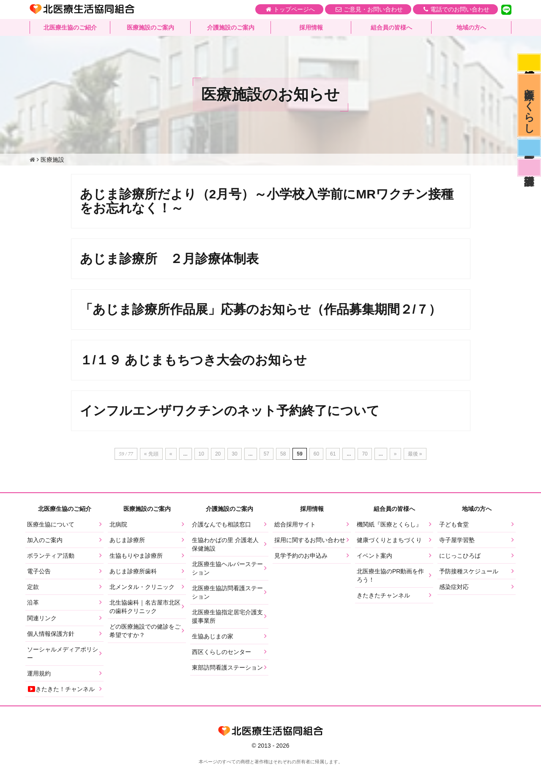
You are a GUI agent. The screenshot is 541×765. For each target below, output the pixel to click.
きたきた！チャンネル (61, 689)
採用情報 (311, 27)
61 (333, 454)
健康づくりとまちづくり (389, 540)
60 (316, 454)
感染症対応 (529, 62)
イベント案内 (374, 555)
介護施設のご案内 (230, 27)
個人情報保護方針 (50, 633)
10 (201, 454)
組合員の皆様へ (391, 27)
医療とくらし (529, 105)
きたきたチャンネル (383, 595)
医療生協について (50, 524)
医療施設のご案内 (150, 27)
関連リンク (42, 618)
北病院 (118, 524)
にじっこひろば (460, 555)
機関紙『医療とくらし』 (389, 524)
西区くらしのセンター (221, 651)
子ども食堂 (454, 524)
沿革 (33, 602)
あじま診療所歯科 (133, 571)
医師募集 (529, 148)
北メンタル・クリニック (142, 586)
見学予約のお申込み (301, 555)
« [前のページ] (170, 454)
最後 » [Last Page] (415, 454)
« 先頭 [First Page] (151, 454)
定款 (33, 586)
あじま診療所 (127, 540)
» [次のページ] (395, 454)
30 (234, 454)
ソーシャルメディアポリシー (62, 653)
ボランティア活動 (50, 555)
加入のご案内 (45, 540)
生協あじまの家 (212, 636)
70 (364, 454)
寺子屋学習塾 (457, 540)
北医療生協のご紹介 (70, 27)
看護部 (529, 167)
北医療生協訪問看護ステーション (227, 592)
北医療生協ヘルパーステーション (227, 568)
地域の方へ (471, 27)
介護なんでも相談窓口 (221, 524)
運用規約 (39, 673)
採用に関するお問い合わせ (309, 540)
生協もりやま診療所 (136, 555)
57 (266, 454)
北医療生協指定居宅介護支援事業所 (227, 616)
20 (218, 454)
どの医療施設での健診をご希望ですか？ (144, 630)
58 (283, 454)
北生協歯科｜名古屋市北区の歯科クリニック (144, 606)
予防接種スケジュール (468, 571)
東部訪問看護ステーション (227, 667)
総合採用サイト (295, 524)
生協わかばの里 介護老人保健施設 (225, 544)
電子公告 (39, 571)
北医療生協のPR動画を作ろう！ (390, 575)
